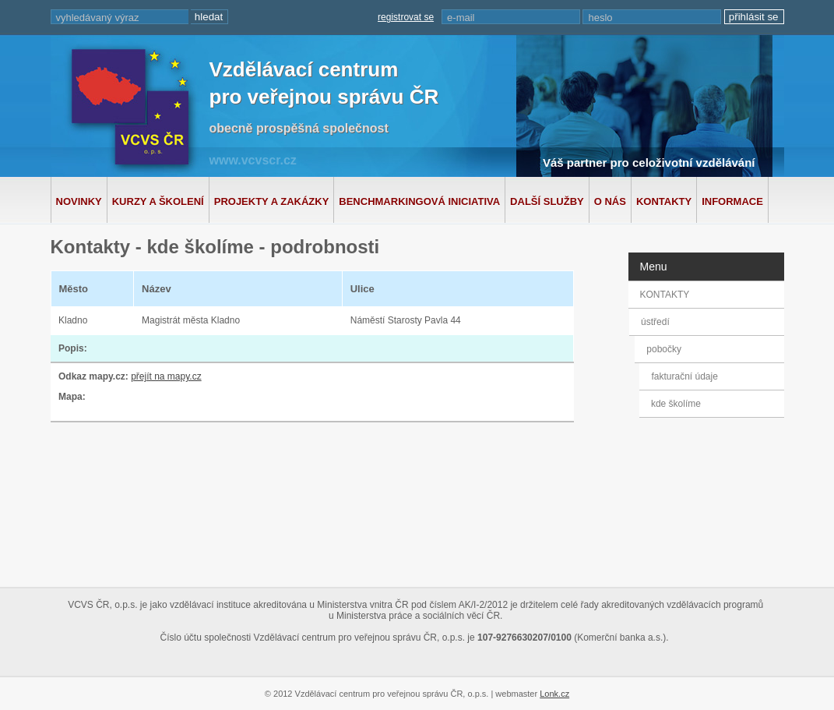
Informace (732, 201)
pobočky (666, 349)
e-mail (460, 17)
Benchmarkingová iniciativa (419, 201)
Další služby (547, 201)
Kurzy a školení (158, 201)
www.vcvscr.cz (253, 160)
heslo (600, 17)
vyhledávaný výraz (97, 17)
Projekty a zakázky (271, 201)
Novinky (79, 201)
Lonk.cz (554, 693)
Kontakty (663, 201)
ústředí (656, 321)
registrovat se (406, 17)
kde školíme (675, 403)
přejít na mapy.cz (166, 376)
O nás (610, 201)
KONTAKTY (665, 294)
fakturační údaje (684, 376)
